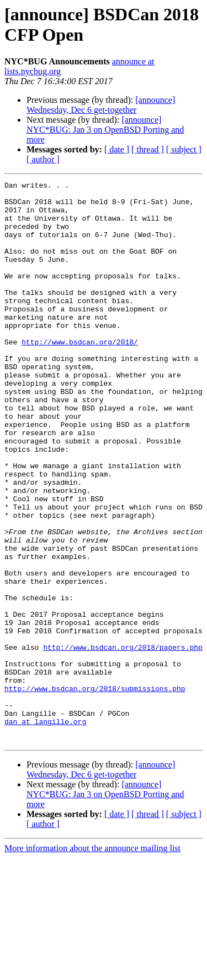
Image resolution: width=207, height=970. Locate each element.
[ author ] (43, 159)
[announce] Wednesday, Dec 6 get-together (100, 104)
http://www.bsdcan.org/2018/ (80, 375)
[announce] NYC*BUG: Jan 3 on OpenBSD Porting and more (105, 129)
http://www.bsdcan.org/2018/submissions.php (94, 791)
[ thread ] (147, 149)
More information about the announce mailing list (92, 960)
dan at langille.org (45, 830)
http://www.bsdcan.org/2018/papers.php (123, 741)
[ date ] (116, 149)
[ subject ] (183, 149)
